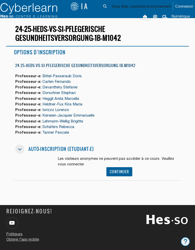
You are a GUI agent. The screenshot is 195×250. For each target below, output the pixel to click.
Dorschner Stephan (59, 93)
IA (79, 6)
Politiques (14, 234)
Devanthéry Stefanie (59, 87)
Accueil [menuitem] (145, 16)
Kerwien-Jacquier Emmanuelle (68, 115)
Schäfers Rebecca (58, 127)
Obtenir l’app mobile (22, 239)
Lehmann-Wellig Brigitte (62, 121)
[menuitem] (164, 16)
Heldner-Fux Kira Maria (62, 104)
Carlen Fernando (56, 81)
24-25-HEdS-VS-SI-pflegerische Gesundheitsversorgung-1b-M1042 (75, 65)
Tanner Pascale (55, 132)
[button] (105, 6)
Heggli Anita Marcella (60, 98)
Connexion (184, 6)
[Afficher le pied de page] (185, 241)
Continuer (119, 172)
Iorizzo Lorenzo (55, 110)
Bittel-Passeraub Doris (62, 76)
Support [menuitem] (155, 16)
